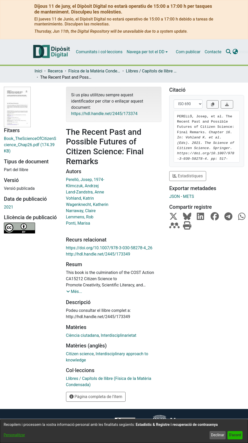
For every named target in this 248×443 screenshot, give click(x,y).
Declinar (217, 435)
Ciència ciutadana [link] (82, 335)
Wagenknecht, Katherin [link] (87, 204)
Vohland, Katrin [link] (80, 198)
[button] (228, 52)
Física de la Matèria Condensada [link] (94, 71)
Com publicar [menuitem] (188, 51)
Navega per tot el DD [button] (145, 51)
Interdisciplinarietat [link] (118, 335)
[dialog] (124, 431)
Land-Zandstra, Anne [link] (85, 192)
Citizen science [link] (80, 353)
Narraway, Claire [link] (81, 210)
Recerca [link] (55, 71)
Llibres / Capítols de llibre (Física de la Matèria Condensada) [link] (152, 71)
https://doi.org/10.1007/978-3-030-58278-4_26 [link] (109, 247)
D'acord (235, 435)
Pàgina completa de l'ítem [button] (95, 396)
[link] (31, 145)
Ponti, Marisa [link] (78, 223)
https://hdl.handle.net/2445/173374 (104, 113)
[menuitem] (147, 52)
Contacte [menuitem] (213, 51)
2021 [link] (8, 207)
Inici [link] (38, 71)
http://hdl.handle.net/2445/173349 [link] (98, 254)
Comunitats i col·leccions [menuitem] (99, 51)
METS (188, 196)
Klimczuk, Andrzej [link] (82, 185)
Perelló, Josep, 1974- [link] (85, 179)
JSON (174, 196)
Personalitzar (14, 435)
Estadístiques (188, 175)
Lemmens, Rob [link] (80, 216)
